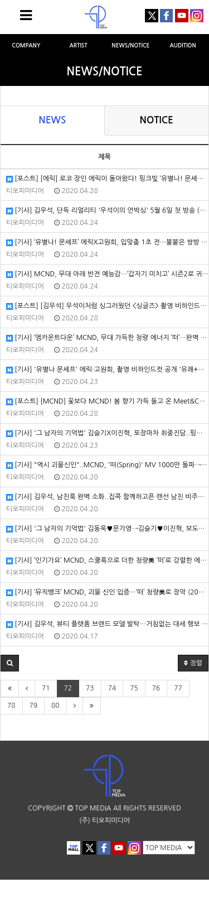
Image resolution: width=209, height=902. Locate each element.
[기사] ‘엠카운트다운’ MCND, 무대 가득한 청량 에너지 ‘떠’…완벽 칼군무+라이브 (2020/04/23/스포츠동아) (107, 338)
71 (46, 688)
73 (90, 688)
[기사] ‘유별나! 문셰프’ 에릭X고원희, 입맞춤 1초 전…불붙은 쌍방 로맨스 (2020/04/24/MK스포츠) (107, 242)
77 (178, 688)
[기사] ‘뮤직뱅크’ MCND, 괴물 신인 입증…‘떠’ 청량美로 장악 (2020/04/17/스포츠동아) (107, 592)
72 (68, 688)
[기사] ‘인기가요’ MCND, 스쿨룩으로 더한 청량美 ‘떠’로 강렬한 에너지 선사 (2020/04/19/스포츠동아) (107, 560)
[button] (10, 663)
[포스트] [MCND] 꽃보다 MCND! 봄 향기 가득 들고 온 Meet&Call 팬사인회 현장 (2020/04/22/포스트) (107, 401)
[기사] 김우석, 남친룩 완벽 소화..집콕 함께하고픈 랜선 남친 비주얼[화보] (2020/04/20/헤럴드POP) (107, 497)
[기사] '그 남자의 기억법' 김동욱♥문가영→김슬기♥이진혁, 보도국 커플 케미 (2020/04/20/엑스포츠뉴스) (107, 528)
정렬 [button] (193, 663)
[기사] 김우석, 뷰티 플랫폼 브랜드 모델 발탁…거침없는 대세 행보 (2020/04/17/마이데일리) (107, 624)
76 (156, 688)
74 (112, 688)
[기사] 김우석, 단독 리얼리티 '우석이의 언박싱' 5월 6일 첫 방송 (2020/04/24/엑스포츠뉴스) (107, 210)
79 (34, 705)
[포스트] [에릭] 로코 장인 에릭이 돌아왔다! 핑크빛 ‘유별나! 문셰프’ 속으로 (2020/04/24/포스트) (107, 179)
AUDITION (183, 45)
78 (11, 705)
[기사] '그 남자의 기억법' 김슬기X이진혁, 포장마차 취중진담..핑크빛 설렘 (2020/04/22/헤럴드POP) (107, 433)
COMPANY (26, 45)
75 (134, 688)
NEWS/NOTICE (130, 45)
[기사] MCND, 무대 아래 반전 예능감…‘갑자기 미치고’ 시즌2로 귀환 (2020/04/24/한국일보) (107, 274)
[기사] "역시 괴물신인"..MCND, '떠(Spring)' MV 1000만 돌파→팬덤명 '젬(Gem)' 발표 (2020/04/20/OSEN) (107, 465)
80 (55, 705)
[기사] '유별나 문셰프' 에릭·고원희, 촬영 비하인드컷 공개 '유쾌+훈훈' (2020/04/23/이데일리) (107, 369)
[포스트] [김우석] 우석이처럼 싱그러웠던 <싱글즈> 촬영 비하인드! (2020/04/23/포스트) (107, 306)
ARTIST (78, 45)
